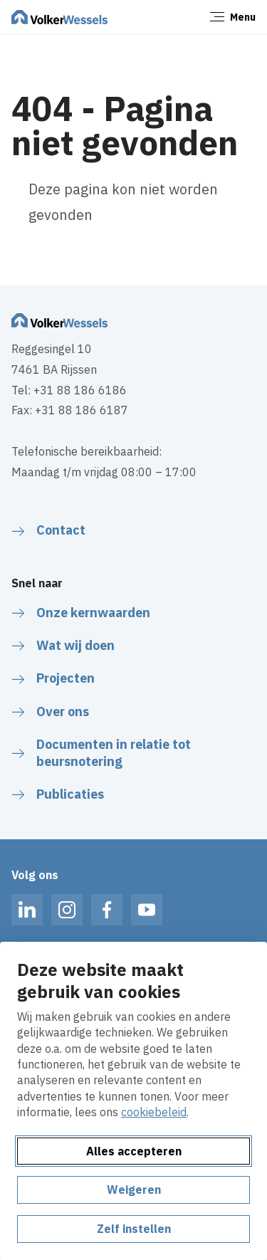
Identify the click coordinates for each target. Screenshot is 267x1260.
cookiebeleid (154, 1112)
